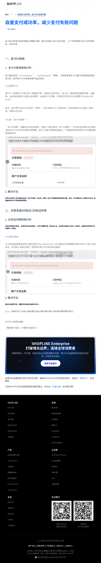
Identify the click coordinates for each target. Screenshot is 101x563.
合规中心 (69, 545)
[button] (92, 3)
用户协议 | (32, 545)
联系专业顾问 (50, 363)
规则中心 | (61, 545)
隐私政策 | (41, 545)
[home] (14, 4)
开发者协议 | (51, 545)
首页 (7, 14)
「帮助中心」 (84, 378)
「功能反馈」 (56, 386)
